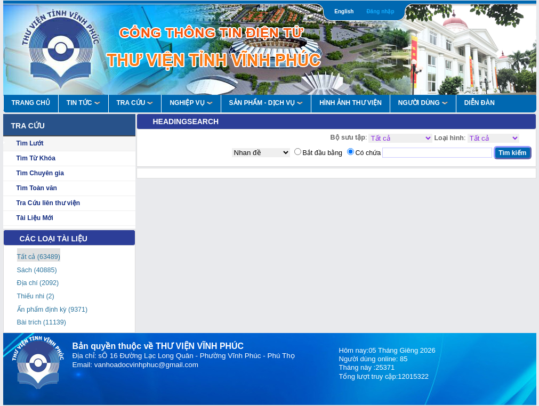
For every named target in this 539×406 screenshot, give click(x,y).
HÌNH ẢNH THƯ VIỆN (350, 103)
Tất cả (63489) (38, 257)
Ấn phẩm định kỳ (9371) (52, 309)
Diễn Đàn (479, 103)
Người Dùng (423, 103)
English (343, 11)
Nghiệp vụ (191, 103)
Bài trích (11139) (41, 322)
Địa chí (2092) (38, 283)
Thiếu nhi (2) (35, 296)
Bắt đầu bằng (323, 153)
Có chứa (368, 153)
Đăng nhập (380, 11)
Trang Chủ (31, 103)
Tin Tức (83, 103)
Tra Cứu (135, 103)
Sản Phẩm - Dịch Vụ (266, 103)
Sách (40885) (37, 270)
